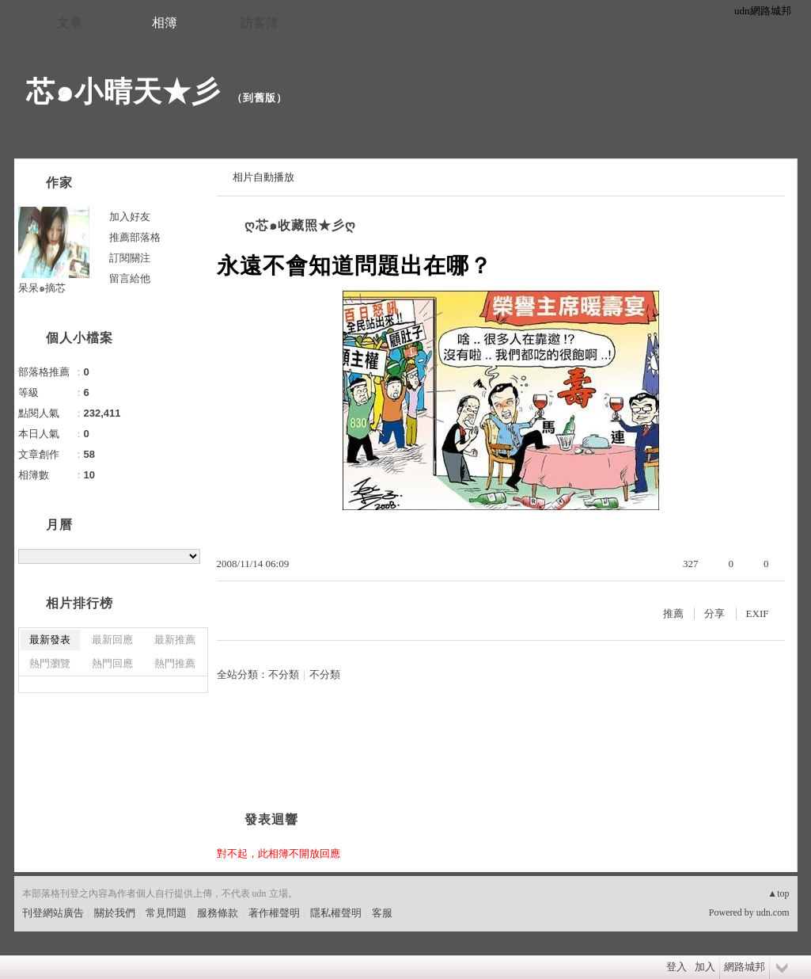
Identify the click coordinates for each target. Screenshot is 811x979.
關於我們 (114, 913)
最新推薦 (174, 640)
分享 (714, 613)
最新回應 (112, 640)
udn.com (773, 912)
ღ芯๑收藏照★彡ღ (300, 225)
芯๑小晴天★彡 (123, 91)
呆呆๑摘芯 (42, 288)
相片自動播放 (263, 177)
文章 (69, 22)
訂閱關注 (129, 258)
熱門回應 (112, 663)
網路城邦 (744, 967)
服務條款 (217, 913)
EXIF (757, 613)
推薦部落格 (135, 237)
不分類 (283, 674)
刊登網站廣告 (53, 913)
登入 (676, 967)
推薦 (673, 613)
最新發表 (49, 640)
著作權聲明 (274, 913)
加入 (705, 967)
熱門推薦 (174, 663)
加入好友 (129, 217)
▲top (778, 893)
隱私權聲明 (336, 913)
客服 (382, 913)
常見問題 (166, 913)
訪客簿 (260, 22)
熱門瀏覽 (49, 663)
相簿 (164, 22)
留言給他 (129, 278)
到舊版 (259, 98)
